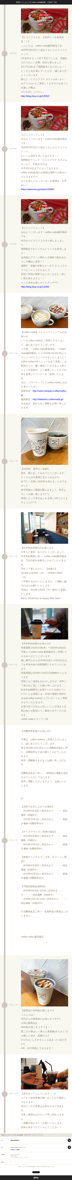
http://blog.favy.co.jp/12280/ (35, 286)
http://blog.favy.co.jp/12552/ (35, 96)
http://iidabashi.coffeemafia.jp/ (48, 399)
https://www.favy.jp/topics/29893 (37, 189)
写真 (53, 1166)
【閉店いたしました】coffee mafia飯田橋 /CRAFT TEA (36, 2)
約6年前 (13, 53)
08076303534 (15, 1140)
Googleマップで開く (15, 1149)
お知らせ (49, 1166)
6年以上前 (13, 353)
